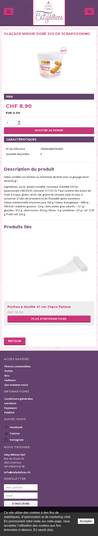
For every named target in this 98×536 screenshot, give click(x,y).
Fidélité (9, 412)
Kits (6, 375)
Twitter (12, 434)
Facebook (13, 427)
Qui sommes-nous (16, 385)
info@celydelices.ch (17, 472)
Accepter (86, 521)
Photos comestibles (17, 366)
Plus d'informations (49, 318)
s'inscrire (21, 503)
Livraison (10, 403)
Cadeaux (10, 380)
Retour (14, 341)
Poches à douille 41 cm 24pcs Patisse (39, 307)
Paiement (10, 408)
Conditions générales (18, 398)
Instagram (14, 440)
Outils (8, 371)
